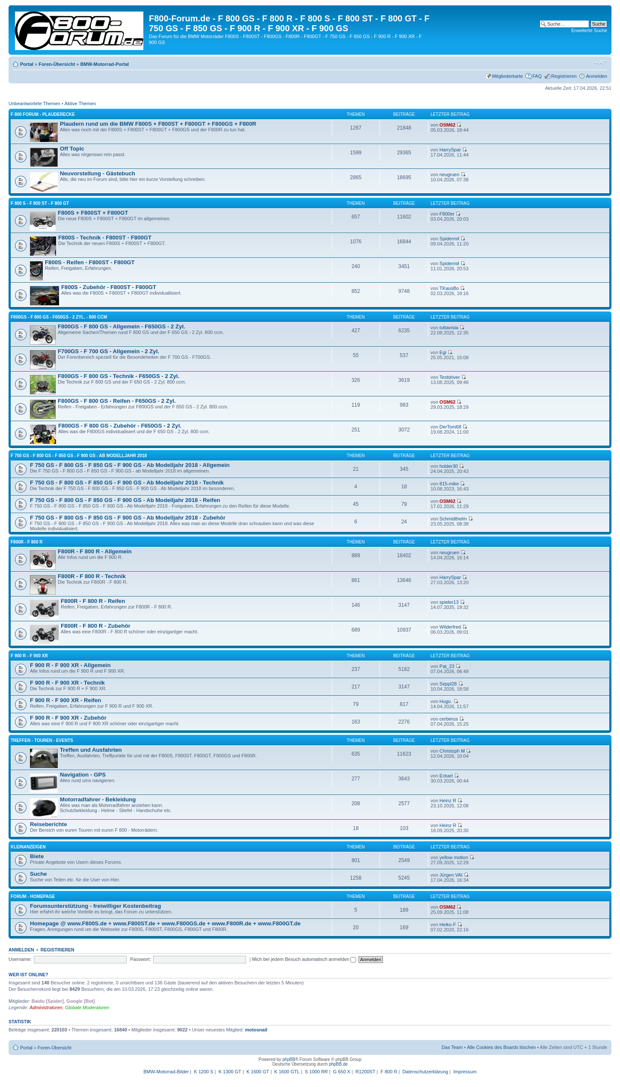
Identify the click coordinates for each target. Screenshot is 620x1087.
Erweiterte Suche (589, 30)
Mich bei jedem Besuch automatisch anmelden (304, 959)
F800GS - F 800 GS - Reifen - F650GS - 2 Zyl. (117, 401)
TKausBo (449, 288)
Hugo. (445, 701)
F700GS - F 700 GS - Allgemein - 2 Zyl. (108, 351)
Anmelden (596, 76)
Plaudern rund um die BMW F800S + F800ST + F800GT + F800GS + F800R (158, 124)
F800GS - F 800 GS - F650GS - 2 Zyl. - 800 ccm (59, 317)
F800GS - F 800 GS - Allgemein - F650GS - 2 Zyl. (121, 326)
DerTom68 (450, 426)
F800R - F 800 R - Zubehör (96, 626)
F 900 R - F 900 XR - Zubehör (68, 718)
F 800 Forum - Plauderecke (43, 114)
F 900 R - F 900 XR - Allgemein (70, 665)
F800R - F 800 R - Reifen (93, 601)
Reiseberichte (48, 824)
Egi (442, 352)
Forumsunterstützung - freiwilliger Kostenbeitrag (95, 906)
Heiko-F (447, 924)
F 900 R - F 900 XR (29, 655)
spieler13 (449, 602)
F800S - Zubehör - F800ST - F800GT (108, 287)
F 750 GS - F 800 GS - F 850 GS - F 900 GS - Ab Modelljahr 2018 (79, 455)
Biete (37, 856)
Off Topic (72, 148)
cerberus (448, 718)
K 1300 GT (230, 1071)
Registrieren (563, 76)
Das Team (452, 1047)
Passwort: (140, 959)
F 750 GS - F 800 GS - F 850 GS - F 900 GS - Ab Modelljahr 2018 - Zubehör (127, 517)
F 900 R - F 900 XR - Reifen (65, 700)
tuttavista (448, 327)
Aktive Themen (80, 103)
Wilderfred (450, 626)
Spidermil (449, 238)
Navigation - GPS (83, 774)
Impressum (464, 1071)
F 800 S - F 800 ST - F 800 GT (40, 203)
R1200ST (365, 1071)
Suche (38, 874)
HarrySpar (450, 149)
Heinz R (447, 800)
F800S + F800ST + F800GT (93, 213)
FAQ (537, 76)
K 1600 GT (257, 1071)
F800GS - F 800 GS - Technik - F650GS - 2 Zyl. (118, 376)
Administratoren (46, 1007)
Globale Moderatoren (87, 1007)
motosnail (256, 1029)
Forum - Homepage (33, 896)
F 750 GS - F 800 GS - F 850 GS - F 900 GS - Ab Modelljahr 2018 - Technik (127, 482)
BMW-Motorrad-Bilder (166, 1071)
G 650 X (341, 1071)
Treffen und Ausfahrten (91, 750)
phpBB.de (338, 1064)
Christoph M (452, 750)
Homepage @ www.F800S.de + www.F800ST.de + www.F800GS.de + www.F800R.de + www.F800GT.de (165, 923)
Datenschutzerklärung (425, 1071)
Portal (26, 64)
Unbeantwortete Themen (34, 103)
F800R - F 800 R (26, 542)
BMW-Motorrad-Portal (104, 64)
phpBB (288, 1059)
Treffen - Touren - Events (42, 740)
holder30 (448, 466)
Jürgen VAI (451, 874)
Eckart (446, 775)
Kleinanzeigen (28, 847)
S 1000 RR (316, 1071)
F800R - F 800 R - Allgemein (94, 551)
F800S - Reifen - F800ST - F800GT (90, 262)
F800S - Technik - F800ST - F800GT (104, 237)
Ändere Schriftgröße (601, 62)
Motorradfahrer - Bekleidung (98, 799)
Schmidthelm (453, 518)
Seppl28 (448, 683)
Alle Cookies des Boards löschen (501, 1047)
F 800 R (388, 1071)
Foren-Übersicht (57, 64)
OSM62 (447, 124)
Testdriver (449, 377)
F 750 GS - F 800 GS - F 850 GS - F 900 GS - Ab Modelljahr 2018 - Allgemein (130, 465)
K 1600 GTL (287, 1071)
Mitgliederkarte (507, 76)
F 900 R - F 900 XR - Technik (67, 682)
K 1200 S (203, 1071)
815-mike (449, 483)
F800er (446, 213)
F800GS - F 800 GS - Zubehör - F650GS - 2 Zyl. (119, 425)
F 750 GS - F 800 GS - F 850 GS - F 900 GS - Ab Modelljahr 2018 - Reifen (125, 500)
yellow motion (453, 857)
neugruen (449, 174)
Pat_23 (446, 666)
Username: (20, 959)
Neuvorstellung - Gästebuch (97, 173)
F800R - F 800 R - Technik (92, 576)
